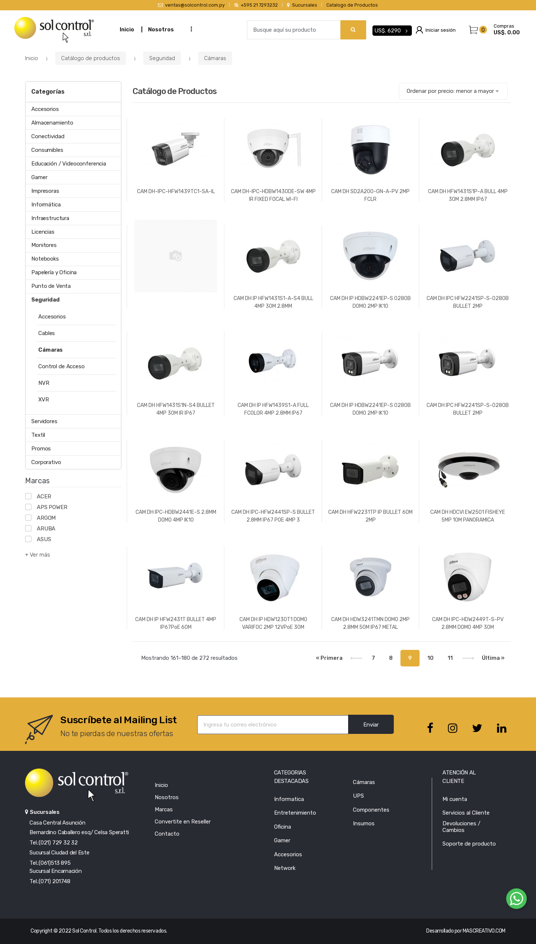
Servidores (44, 421)
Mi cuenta (454, 799)
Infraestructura (50, 218)
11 (450, 658)
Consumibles (47, 150)
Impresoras (45, 191)
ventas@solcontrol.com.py (191, 5)
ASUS (44, 539)
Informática (45, 204)
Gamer (39, 177)
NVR (43, 383)
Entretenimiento (295, 812)
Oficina (282, 826)
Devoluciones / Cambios (461, 826)
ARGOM (46, 518)
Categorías (47, 91)
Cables (46, 333)
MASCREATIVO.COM (484, 931)
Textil (38, 435)
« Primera (329, 658)
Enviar (371, 724)
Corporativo (46, 462)
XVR (43, 399)
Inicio (127, 29)
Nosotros (161, 29)
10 (430, 658)
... (189, 29)
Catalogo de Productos (352, 5)
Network (284, 868)
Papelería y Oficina (54, 272)
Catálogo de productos (90, 58)
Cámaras (215, 58)
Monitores (44, 245)
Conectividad (47, 136)
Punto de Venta (51, 286)
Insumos (364, 823)
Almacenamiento (52, 122)
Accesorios (45, 109)
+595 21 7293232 (256, 5)
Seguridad (162, 58)
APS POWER (52, 507)
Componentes (371, 810)
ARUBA (46, 528)
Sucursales (302, 5)
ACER (44, 496)
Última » (493, 658)
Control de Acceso (61, 366)
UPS (358, 796)
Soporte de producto (469, 843)
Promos (41, 448)
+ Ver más (37, 554)
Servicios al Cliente (466, 812)
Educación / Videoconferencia (68, 163)
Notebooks (45, 258)
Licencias (43, 232)
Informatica (289, 799)
